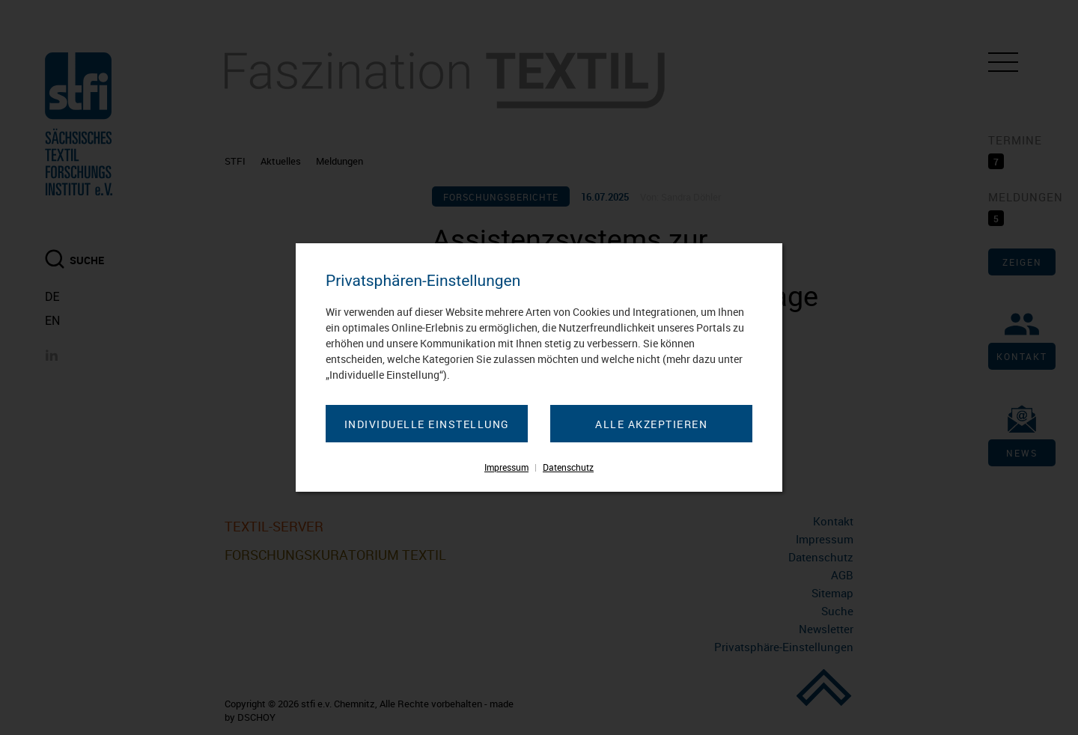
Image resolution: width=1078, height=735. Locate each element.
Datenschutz (568, 467)
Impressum (506, 467)
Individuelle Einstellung (427, 424)
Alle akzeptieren (651, 424)
